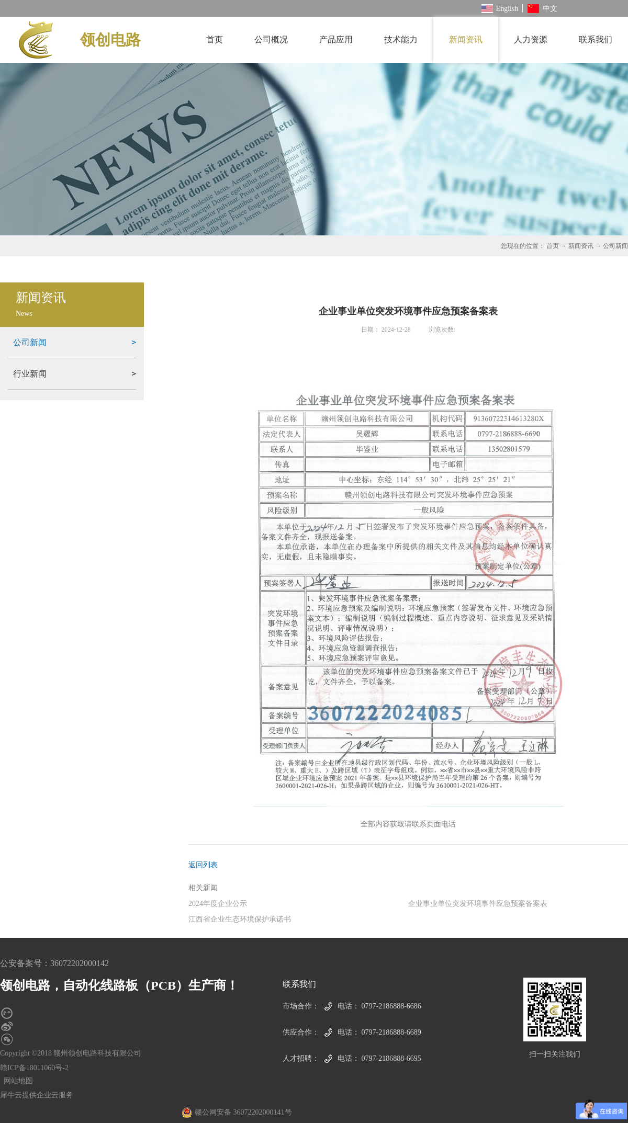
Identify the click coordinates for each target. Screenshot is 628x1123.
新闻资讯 (580, 245)
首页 (214, 39)
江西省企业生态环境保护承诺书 (239, 919)
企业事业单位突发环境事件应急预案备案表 (477, 904)
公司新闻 (615, 245)
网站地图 (16, 1081)
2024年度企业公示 (217, 904)
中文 (542, 9)
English (500, 9)
